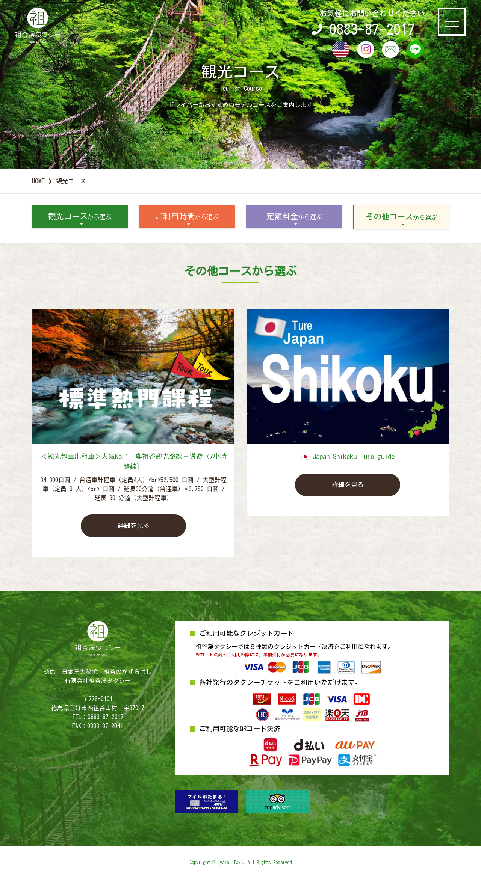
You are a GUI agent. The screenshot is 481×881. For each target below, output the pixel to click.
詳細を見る (133, 525)
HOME (38, 181)
